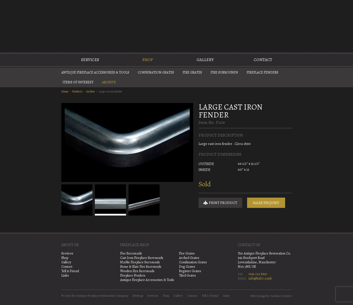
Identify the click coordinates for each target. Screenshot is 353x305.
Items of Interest (78, 82)
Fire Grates (192, 72)
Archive (109, 82)
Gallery (205, 60)
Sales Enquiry (266, 202)
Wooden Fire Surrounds (137, 271)
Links (65, 275)
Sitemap (138, 295)
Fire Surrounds (224, 72)
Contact (263, 60)
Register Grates (190, 271)
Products (77, 91)
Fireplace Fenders (262, 72)
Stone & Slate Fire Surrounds (140, 266)
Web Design (257, 296)
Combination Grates (156, 72)
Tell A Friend (70, 271)
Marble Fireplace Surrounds (140, 262)
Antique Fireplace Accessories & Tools (95, 72)
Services (90, 60)
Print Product (220, 202)
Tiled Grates (187, 275)
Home (64, 91)
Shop (147, 60)
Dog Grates (187, 266)
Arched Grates (189, 257)
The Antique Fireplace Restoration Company (176, 25)
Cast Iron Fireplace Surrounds (141, 257)
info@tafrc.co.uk (260, 278)
